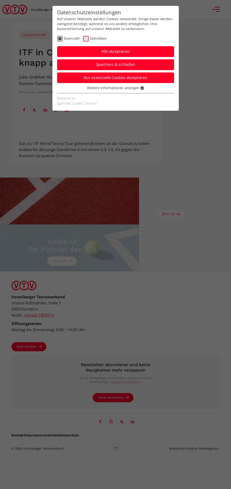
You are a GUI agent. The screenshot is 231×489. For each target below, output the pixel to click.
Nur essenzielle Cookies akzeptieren (115, 77)
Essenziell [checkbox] (72, 38)
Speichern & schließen (115, 64)
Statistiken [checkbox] (98, 38)
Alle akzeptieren (116, 51)
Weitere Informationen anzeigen (115, 88)
